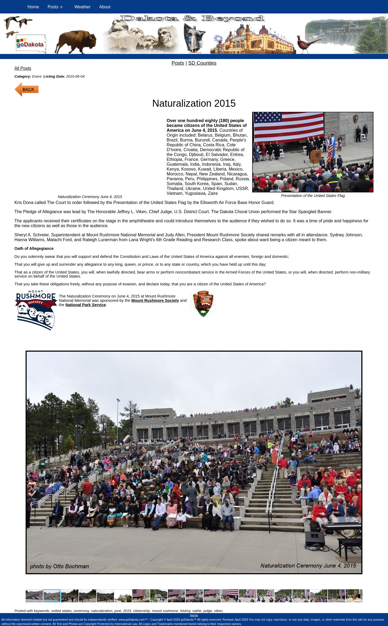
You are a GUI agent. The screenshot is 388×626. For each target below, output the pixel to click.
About (104, 7)
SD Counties (202, 63)
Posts (178, 63)
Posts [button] (53, 7)
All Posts (23, 68)
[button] (30, 462)
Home (33, 7)
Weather (82, 7)
